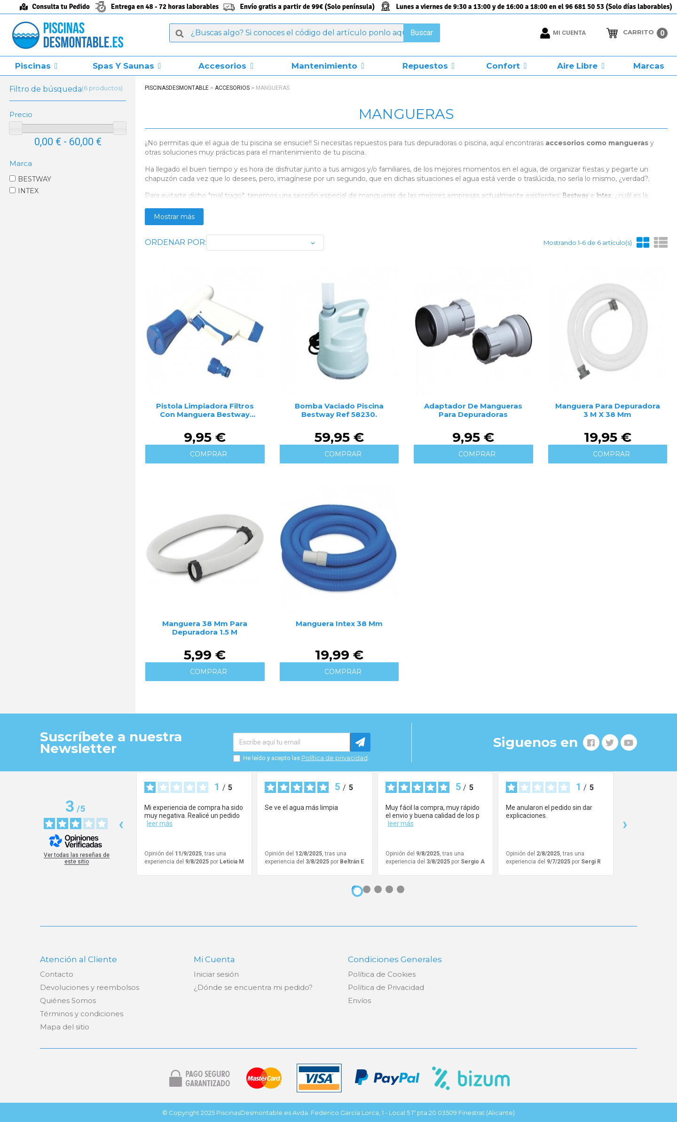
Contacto (56, 974)
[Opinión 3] (378, 889)
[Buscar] (304, 33)
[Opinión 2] (366, 889)
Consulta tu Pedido (61, 6)
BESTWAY (34, 179)
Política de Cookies (382, 974)
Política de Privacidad (386, 987)
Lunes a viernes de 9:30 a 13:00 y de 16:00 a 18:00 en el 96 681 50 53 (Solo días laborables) (534, 6)
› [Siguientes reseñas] (625, 823)
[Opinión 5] (400, 889)
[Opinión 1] (357, 891)
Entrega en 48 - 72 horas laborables (165, 6)
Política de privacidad (334, 757)
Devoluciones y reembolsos (89, 987)
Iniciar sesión (216, 974)
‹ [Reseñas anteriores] (121, 823)
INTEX (28, 191)
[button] (36, 66)
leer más (160, 823)
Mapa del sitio (64, 1026)
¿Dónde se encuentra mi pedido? (253, 987)
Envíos (359, 1000)
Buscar (421, 32)
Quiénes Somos (68, 1000)
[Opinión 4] (389, 889)
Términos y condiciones (81, 1013)
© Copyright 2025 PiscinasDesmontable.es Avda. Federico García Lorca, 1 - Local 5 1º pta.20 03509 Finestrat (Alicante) (338, 1112)
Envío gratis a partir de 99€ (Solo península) (307, 6)
